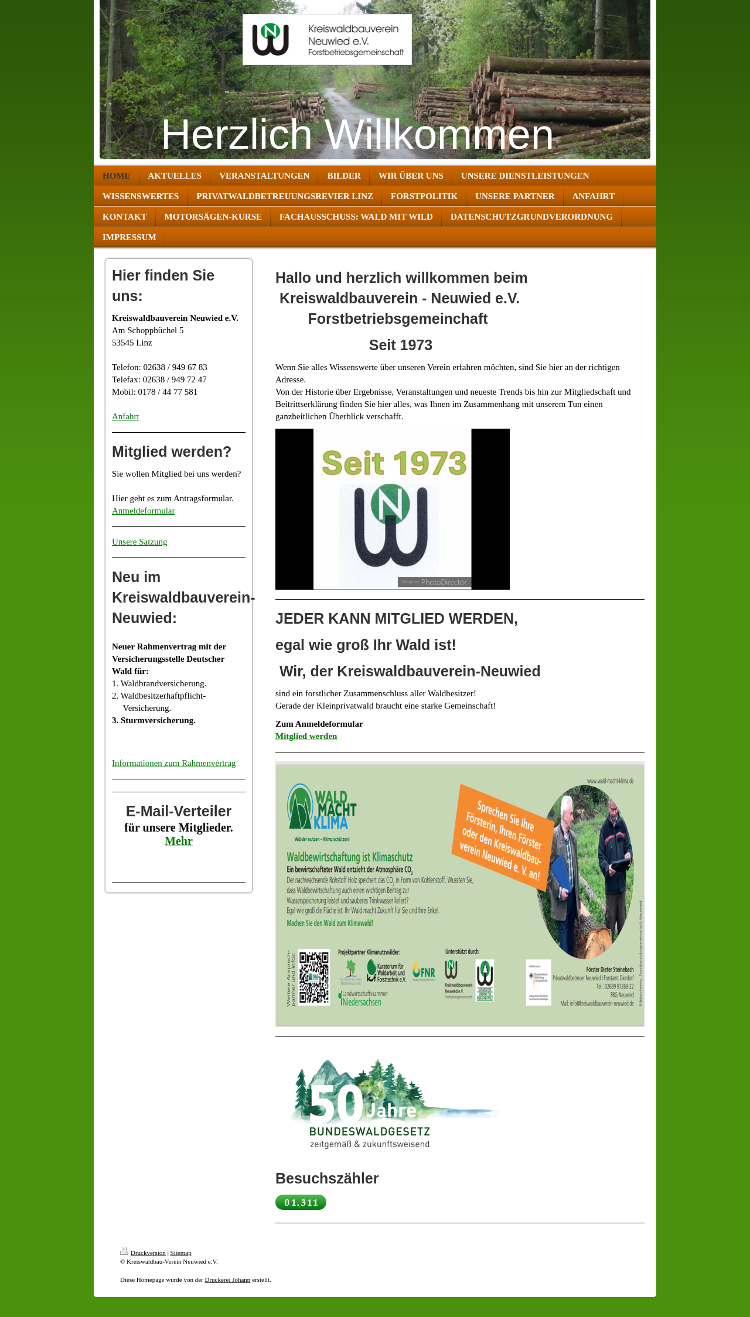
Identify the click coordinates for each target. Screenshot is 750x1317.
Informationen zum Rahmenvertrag (174, 763)
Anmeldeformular (143, 510)
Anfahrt (125, 416)
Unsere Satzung (140, 541)
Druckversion (143, 1252)
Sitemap (181, 1252)
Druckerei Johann (227, 1279)
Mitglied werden (306, 736)
